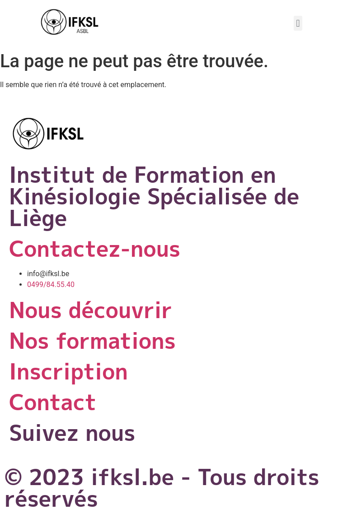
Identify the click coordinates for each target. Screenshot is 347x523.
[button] (298, 23)
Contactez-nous (94, 248)
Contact (52, 402)
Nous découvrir (90, 310)
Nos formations (92, 340)
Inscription (68, 371)
